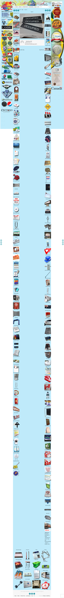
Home (15, 595)
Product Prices (23, 595)
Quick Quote (28, 595)
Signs (22, 9)
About (18, 595)
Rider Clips (22, 49)
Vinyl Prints (41, 49)
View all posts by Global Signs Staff (31, 44)
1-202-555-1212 (47, 537)
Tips (32, 595)
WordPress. (48, 595)
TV (34, 595)
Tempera (44, 595)
